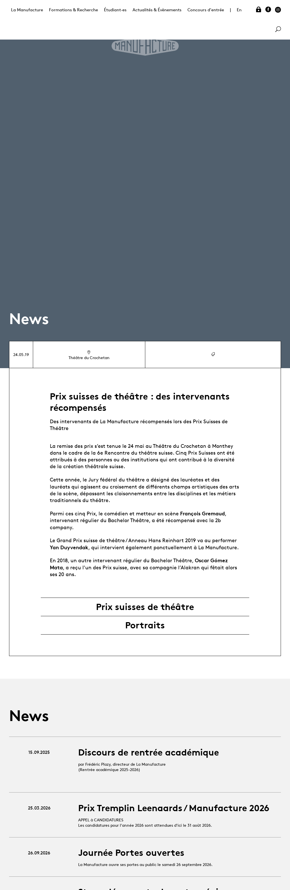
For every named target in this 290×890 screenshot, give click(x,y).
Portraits (145, 625)
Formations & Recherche (73, 9)
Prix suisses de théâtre (145, 607)
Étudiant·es (115, 9)
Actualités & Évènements (157, 9)
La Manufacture (27, 9)
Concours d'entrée (205, 9)
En (239, 9)
